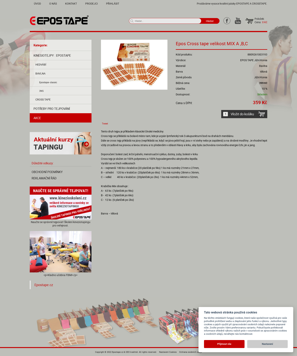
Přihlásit (112, 3)
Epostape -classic (48, 82)
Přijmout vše (224, 344)
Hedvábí (40, 64)
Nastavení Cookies (168, 351)
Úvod (37, 3)
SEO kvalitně (132, 351)
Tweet (105, 123)
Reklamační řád (44, 178)
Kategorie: (41, 45)
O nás (53, 3)
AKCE (37, 118)
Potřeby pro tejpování (52, 109)
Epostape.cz (43, 285)
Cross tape (43, 99)
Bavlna (40, 73)
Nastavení (267, 344)
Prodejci (91, 3)
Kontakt (71, 3)
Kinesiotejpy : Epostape (52, 55)
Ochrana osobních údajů (190, 351)
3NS (41, 90)
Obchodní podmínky (47, 172)
